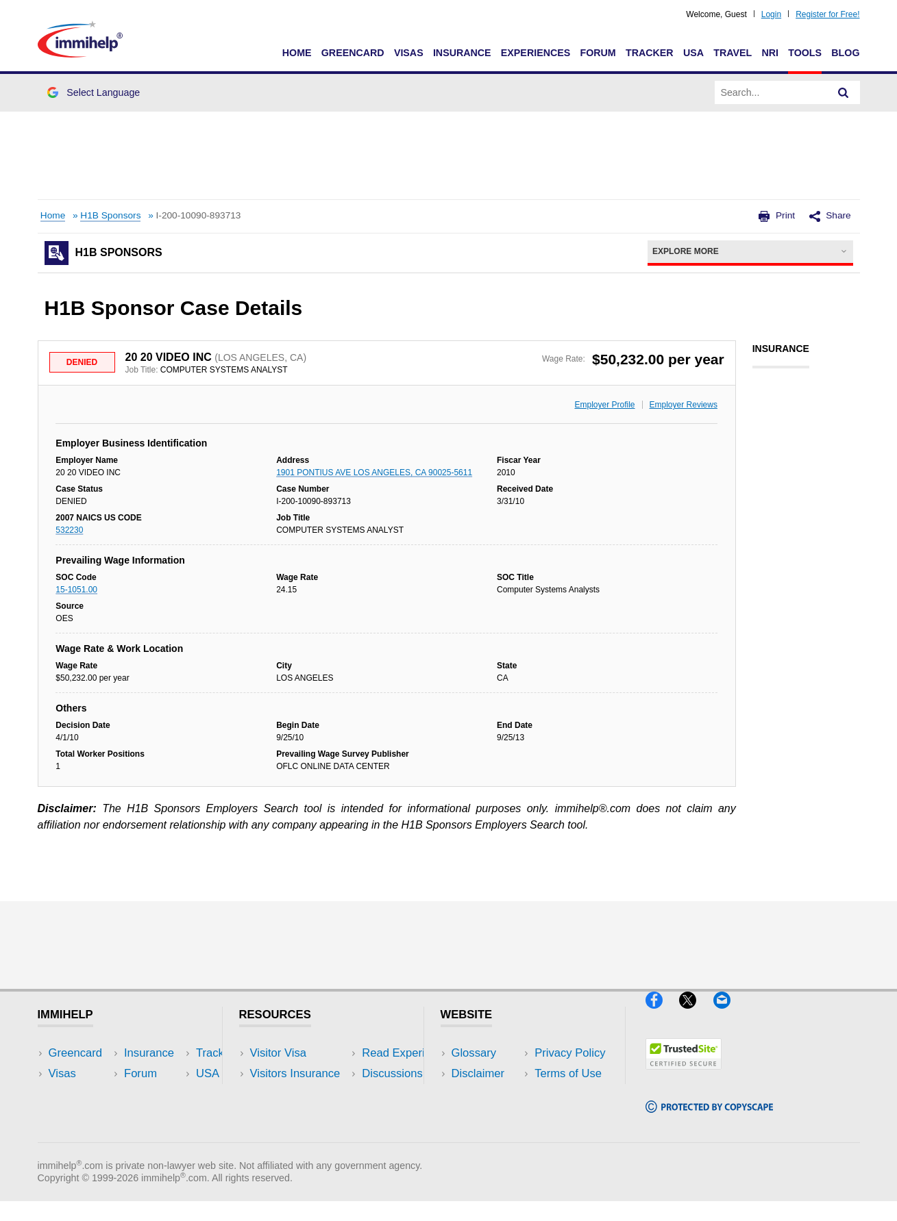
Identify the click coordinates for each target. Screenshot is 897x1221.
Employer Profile (605, 405)
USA (693, 52)
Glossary (474, 1052)
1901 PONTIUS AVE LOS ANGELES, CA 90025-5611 (374, 472)
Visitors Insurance (295, 1073)
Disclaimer (478, 1073)
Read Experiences (296, 1093)
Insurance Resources (304, 1135)
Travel (732, 52)
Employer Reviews (683, 405)
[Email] (728, 1014)
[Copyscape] (709, 1118)
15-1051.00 (76, 589)
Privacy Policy (487, 1093)
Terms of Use (485, 1114)
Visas (408, 52)
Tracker (650, 52)
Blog (845, 52)
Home (297, 52)
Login (771, 14)
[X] (696, 1014)
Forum (597, 52)
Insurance (462, 52)
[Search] (843, 92)
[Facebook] (662, 1014)
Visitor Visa (278, 1052)
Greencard (352, 52)
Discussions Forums (301, 1114)
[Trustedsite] (684, 1075)
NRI (769, 52)
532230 (69, 530)
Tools (805, 52)
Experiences (535, 52)
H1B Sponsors (110, 215)
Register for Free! (827, 14)
